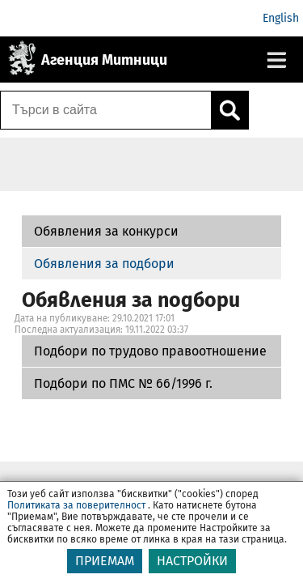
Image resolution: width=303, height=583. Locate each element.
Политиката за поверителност (76, 515)
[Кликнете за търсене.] (229, 110)
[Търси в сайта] (106, 110)
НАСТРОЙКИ (192, 570)
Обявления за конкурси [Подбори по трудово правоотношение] (106, 231)
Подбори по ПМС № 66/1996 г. (123, 383)
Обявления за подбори (104, 263)
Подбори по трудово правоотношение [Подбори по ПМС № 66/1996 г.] (150, 351)
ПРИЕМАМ (104, 570)
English (281, 18)
